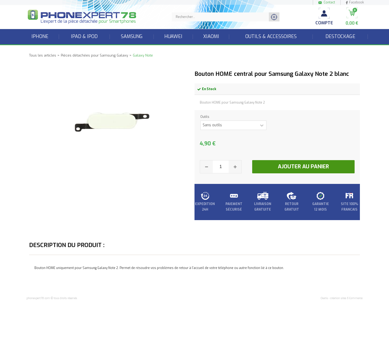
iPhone (39, 36)
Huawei (173, 36)
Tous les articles (42, 55)
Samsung (132, 36)
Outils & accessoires (271, 36)
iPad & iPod (84, 36)
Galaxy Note (143, 55)
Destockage (340, 36)
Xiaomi (211, 36)
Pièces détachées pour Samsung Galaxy (94, 55)
